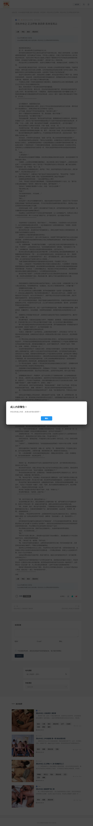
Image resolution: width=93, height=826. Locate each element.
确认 (46, 418)
